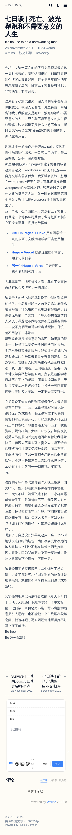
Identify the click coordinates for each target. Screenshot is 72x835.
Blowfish (32, 824)
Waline (51, 802)
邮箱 (12, 711)
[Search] (50, 5)
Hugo (22, 824)
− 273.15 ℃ (13, 5)
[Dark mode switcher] (58, 5)
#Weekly (42, 53)
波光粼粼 (25, 53)
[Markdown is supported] (11, 764)
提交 (57, 764)
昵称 (12, 703)
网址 (12, 719)
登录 (45, 764)
